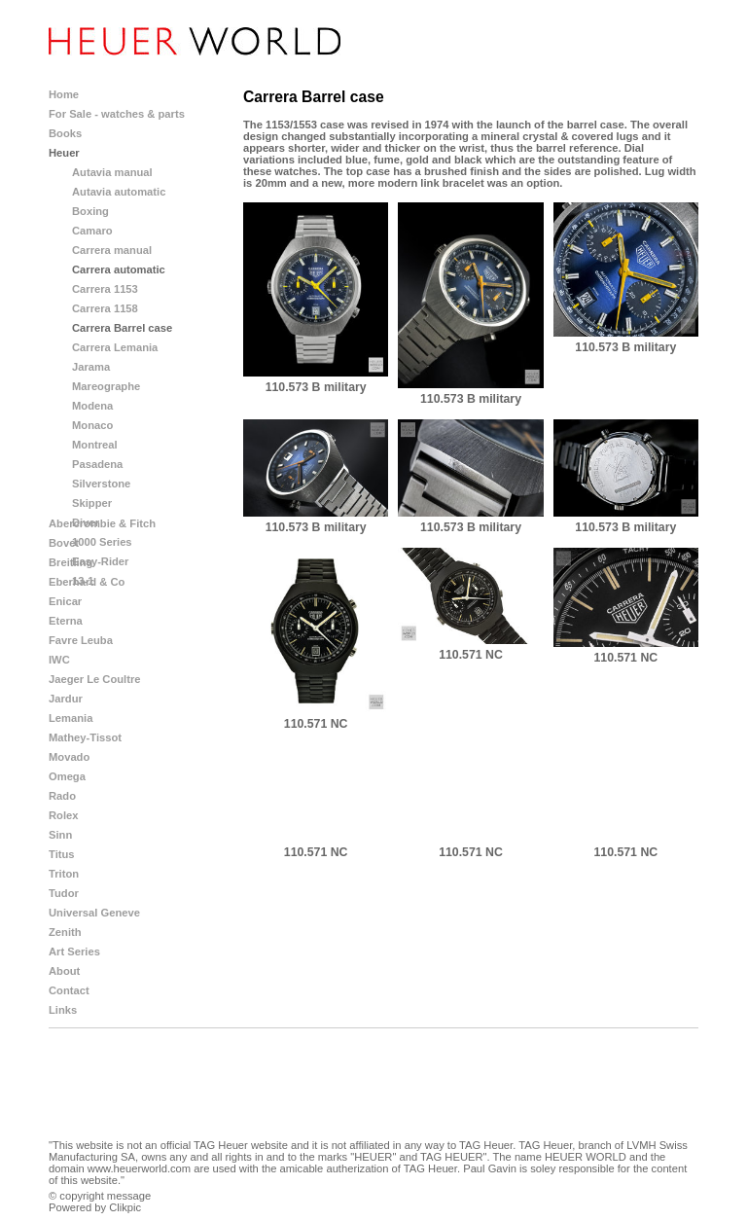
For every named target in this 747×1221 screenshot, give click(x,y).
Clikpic (125, 1207)
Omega (67, 776)
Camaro (92, 230)
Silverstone (101, 483)
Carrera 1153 (105, 289)
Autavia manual (112, 172)
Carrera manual (112, 250)
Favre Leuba (81, 640)
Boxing (90, 211)
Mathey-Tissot (85, 737)
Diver (85, 522)
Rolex (63, 815)
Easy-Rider (100, 561)
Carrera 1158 (105, 308)
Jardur (66, 698)
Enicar (65, 601)
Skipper (92, 503)
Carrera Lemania (115, 347)
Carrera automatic (118, 269)
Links (63, 1010)
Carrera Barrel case (122, 328)
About (64, 971)
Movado (69, 757)
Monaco (92, 425)
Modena (92, 406)
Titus (62, 854)
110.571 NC (316, 724)
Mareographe (106, 386)
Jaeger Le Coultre (95, 679)
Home (64, 94)
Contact (69, 990)
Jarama (91, 367)
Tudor (64, 893)
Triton (64, 874)
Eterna (66, 621)
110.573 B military (316, 387)
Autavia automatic (118, 192)
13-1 (82, 581)
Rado (62, 796)
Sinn (60, 835)
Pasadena (97, 464)
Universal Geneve (94, 912)
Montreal (95, 444)
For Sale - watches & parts (117, 114)
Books (65, 133)
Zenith (65, 932)
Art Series (74, 951)
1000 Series (102, 542)
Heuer (64, 153)
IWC (59, 659)
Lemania (70, 718)
